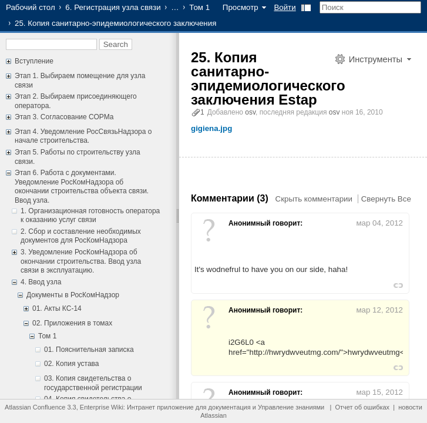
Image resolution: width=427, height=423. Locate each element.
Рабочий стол (30, 7)
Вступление (34, 61)
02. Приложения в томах (72, 323)
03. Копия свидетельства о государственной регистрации (93, 383)
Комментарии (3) (229, 198)
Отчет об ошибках (362, 407)
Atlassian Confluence (35, 407)
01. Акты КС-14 (57, 308)
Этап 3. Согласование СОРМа (64, 117)
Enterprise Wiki (101, 407)
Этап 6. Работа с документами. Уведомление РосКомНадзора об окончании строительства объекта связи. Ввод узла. (82, 186)
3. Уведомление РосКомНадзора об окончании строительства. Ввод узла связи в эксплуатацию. (81, 261)
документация (230, 407)
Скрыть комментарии (313, 198)
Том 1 (199, 7)
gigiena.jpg (211, 128)
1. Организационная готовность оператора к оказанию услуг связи (90, 215)
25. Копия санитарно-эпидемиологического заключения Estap (268, 78)
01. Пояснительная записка (89, 349)
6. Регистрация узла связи (112, 7)
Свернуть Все (386, 198)
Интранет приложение (160, 407)
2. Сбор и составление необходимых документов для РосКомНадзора (81, 236)
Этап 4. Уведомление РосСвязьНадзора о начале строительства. (83, 136)
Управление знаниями (291, 407)
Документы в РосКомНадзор (72, 295)
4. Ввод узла (41, 282)
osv (250, 112)
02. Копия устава (71, 364)
